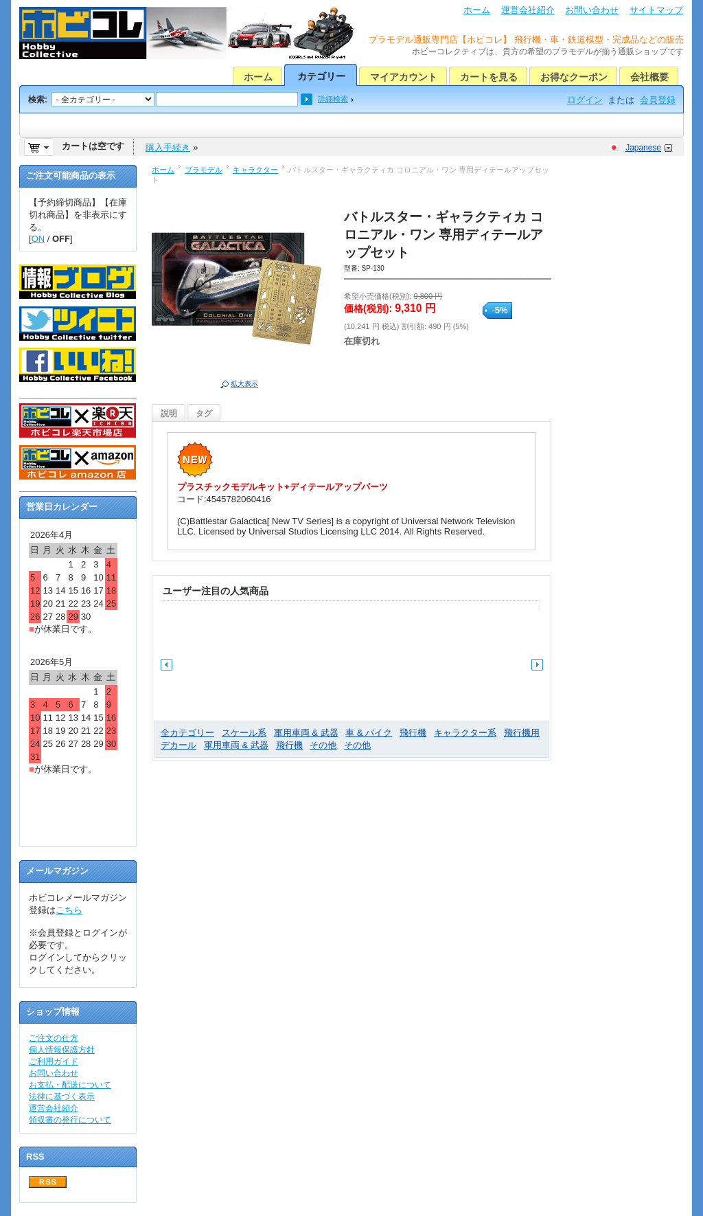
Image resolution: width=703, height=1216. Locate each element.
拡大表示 (244, 383)
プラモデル (203, 170)
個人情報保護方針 (62, 1050)
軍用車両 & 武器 (306, 733)
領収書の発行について (70, 1120)
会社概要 (649, 76)
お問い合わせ (592, 10)
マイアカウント (403, 76)
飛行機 (413, 733)
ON (38, 239)
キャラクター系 (465, 733)
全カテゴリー (187, 733)
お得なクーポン (574, 76)
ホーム (476, 10)
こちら (69, 910)
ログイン (585, 100)
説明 (169, 413)
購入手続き (168, 147)
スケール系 (244, 733)
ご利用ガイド (53, 1061)
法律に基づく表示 (62, 1096)
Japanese (643, 148)
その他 (323, 745)
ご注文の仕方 (53, 1038)
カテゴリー (321, 76)
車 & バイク (368, 733)
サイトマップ (656, 10)
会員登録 (658, 100)
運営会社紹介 (528, 10)
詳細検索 (333, 99)
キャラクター (255, 170)
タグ (204, 413)
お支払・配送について (70, 1085)
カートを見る (489, 76)
